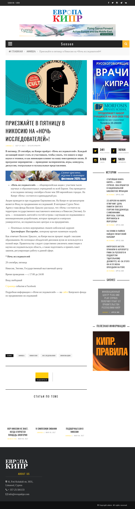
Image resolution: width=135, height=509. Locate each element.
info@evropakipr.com (19, 494)
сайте (65, 292)
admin (109, 505)
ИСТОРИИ (110, 195)
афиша (21, 356)
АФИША (31, 51)
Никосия (33, 356)
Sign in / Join (14, 2)
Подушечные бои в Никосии (74, 430)
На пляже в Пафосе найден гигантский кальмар (116, 233)
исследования (48, 356)
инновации (65, 356)
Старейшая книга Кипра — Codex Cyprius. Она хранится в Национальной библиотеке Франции (118, 185)
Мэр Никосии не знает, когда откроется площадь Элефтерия (17, 432)
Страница (11, 286)
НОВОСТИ (12, 439)
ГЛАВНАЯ (17, 51)
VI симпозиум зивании (46, 428)
